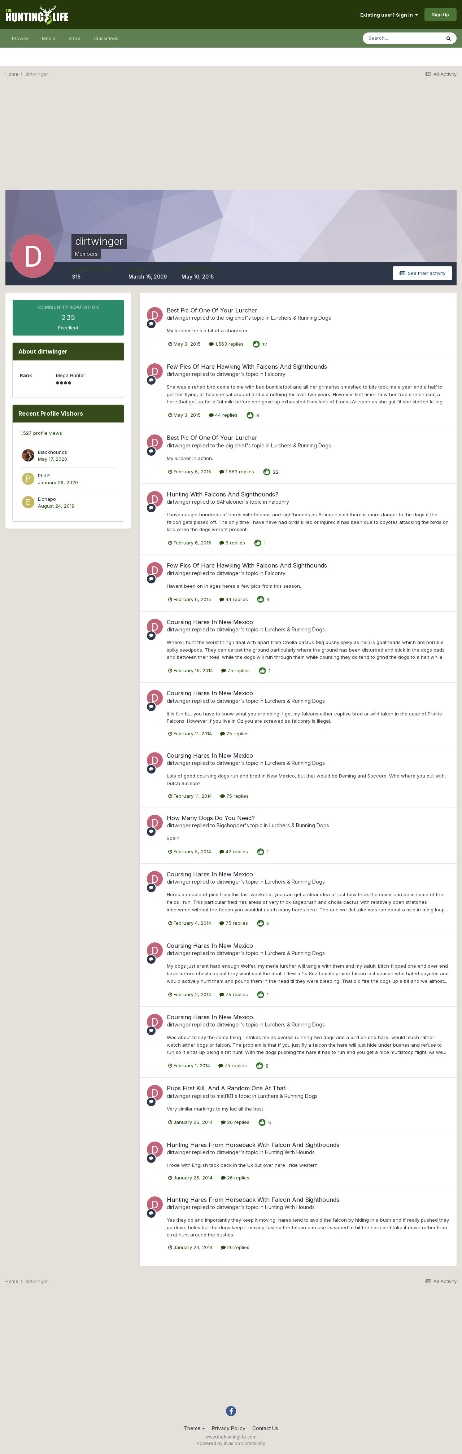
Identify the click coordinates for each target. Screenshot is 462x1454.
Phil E (44, 475)
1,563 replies (226, 344)
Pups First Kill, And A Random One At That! (227, 1088)
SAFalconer (230, 502)
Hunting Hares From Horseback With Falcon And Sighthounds (253, 1144)
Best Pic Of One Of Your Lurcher (212, 310)
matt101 (225, 1096)
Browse (20, 38)
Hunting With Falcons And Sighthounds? (222, 494)
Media (49, 38)
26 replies (235, 1122)
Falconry (275, 374)
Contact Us (265, 1428)
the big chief (232, 318)
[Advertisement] (231, 139)
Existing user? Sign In (389, 15)
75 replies (235, 670)
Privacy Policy (228, 1428)
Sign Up (440, 14)
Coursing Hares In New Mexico (210, 622)
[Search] (402, 38)
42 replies (233, 851)
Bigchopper (231, 825)
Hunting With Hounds (290, 1152)
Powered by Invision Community (231, 1443)
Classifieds (105, 38)
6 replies (232, 543)
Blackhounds (52, 452)
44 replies (223, 415)
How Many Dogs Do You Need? (211, 818)
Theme (194, 1428)
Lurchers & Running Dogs (301, 318)
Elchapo (47, 499)
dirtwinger (179, 318)
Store (74, 38)
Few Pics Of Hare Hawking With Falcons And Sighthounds (247, 366)
